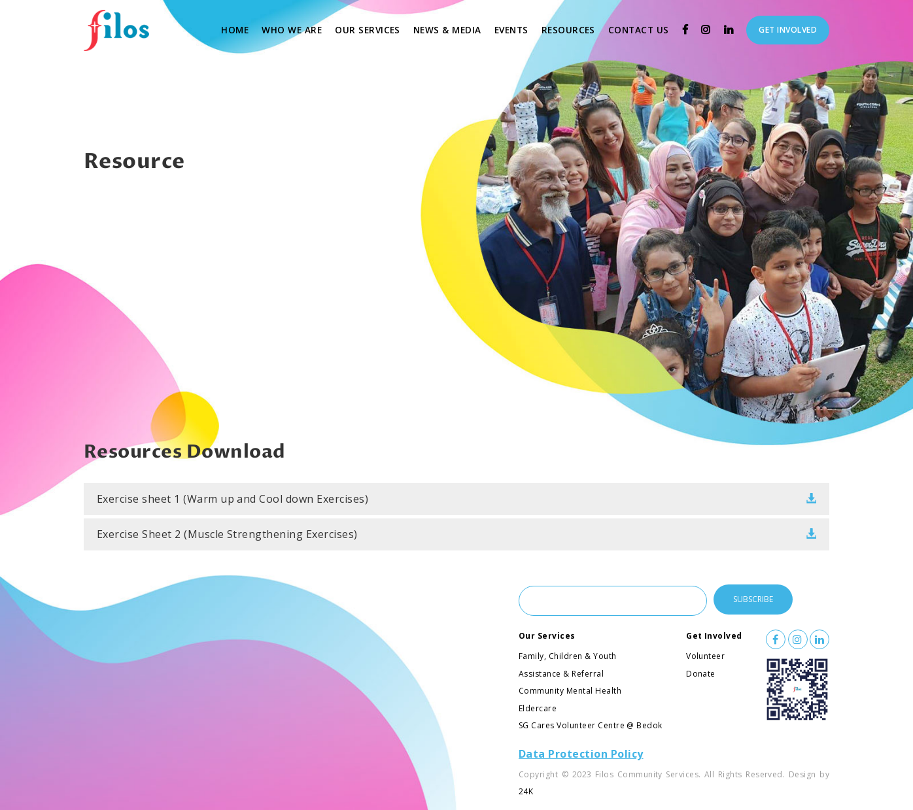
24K (526, 791)
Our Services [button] (367, 30)
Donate (700, 673)
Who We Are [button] (292, 30)
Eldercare (538, 708)
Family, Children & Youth (568, 656)
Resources (572, 28)
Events (514, 28)
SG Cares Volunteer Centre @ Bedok (591, 725)
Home (238, 28)
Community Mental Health (570, 690)
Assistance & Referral (561, 673)
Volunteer (705, 656)
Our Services (547, 635)
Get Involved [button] (788, 29)
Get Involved (714, 635)
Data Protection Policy (581, 754)
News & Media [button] (447, 30)
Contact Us (642, 28)
